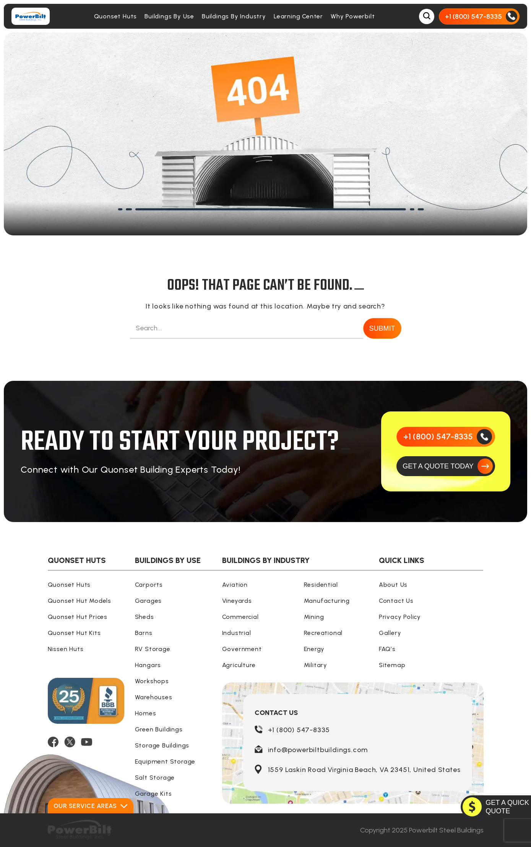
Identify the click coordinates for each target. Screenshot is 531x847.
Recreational (323, 632)
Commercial (240, 616)
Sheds (144, 616)
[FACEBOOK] (53, 741)
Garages (148, 600)
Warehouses (153, 697)
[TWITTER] (69, 741)
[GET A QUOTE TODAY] (445, 466)
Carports (149, 584)
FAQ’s (387, 649)
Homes (145, 713)
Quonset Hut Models (79, 600)
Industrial (236, 632)
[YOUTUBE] (86, 742)
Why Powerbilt (353, 16)
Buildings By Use (169, 16)
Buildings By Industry (234, 16)
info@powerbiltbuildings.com (318, 750)
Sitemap (392, 665)
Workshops (152, 681)
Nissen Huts (66, 649)
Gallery (390, 632)
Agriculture (239, 665)
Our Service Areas (91, 806)
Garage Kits (153, 793)
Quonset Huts (115, 16)
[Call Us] (479, 16)
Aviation (235, 584)
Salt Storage (155, 777)
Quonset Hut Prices (77, 616)
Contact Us (396, 600)
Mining (314, 616)
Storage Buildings (162, 745)
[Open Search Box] (426, 16)
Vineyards (237, 600)
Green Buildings (159, 729)
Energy (314, 649)
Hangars (148, 665)
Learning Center (298, 16)
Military (315, 665)
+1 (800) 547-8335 (299, 730)
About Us (393, 584)
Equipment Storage (165, 761)
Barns (144, 632)
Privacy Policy (400, 616)
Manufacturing (327, 600)
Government (242, 649)
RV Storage (153, 649)
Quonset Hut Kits (74, 632)
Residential (321, 584)
